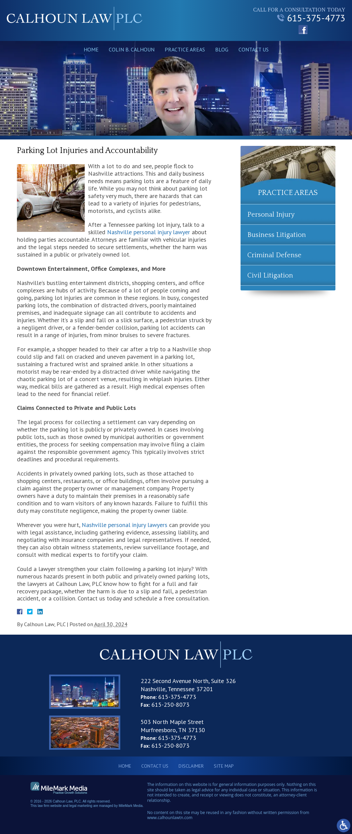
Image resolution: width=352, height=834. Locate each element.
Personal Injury (271, 214)
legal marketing (80, 806)
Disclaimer (191, 766)
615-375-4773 (311, 18)
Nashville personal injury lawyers (124, 525)
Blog (221, 49)
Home (91, 49)
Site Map (224, 766)
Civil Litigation (270, 275)
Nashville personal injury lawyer (148, 232)
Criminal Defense (274, 255)
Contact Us (254, 49)
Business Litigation (276, 235)
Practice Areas (185, 49)
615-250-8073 (170, 704)
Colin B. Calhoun (131, 49)
